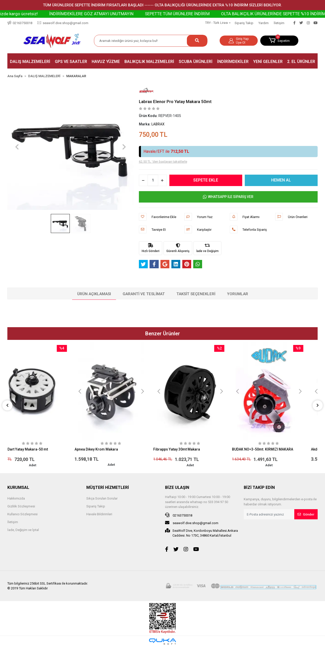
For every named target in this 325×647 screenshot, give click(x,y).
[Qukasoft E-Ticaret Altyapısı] (162, 641)
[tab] (94, 294)
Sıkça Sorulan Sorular (102, 498)
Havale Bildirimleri (99, 514)
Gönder (306, 514)
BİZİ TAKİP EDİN (259, 487)
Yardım (263, 23)
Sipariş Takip (244, 23)
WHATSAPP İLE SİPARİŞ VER (228, 197)
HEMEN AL (281, 180)
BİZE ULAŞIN (177, 487)
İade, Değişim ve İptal (23, 530)
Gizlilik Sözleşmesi (21, 506)
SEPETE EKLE (205, 180)
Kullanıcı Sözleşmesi (22, 514)
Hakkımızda (16, 498)
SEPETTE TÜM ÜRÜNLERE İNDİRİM (203, 13)
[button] (279, 41)
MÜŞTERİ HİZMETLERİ (107, 487)
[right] (317, 405)
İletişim (279, 23)
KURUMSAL (18, 487)
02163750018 (178, 515)
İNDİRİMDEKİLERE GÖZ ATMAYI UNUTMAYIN (117, 13)
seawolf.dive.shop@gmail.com (191, 522)
